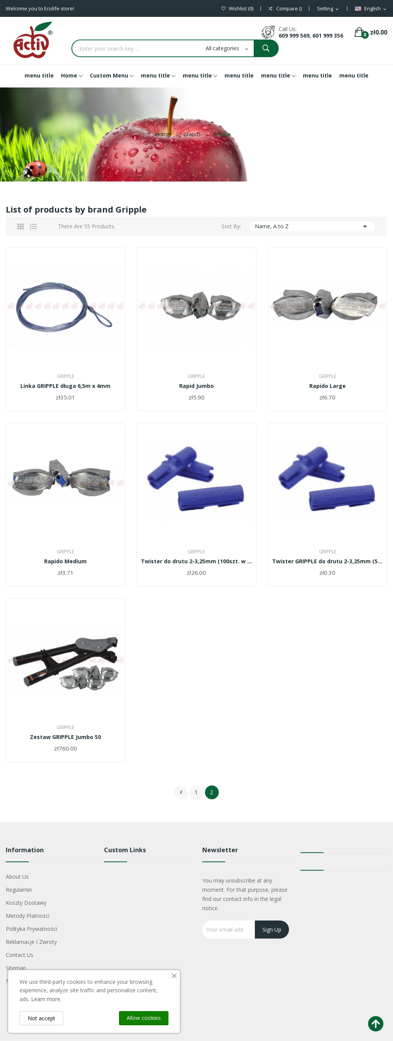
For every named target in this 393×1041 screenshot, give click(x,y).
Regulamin (19, 889)
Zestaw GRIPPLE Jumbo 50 (65, 737)
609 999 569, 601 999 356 (311, 35)
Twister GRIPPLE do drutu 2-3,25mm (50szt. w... (327, 561)
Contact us (19, 955)
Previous (181, 792)
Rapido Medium (65, 561)
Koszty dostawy (26, 902)
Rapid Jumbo (196, 386)
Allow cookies (144, 1017)
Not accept (41, 1018)
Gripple (65, 376)
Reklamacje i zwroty (31, 941)
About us (17, 876)
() (237, 9)
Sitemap (16, 968)
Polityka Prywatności (31, 928)
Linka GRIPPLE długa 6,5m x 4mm (65, 386)
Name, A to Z (312, 226)
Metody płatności (28, 915)
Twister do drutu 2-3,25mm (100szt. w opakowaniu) (196, 561)
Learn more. (46, 999)
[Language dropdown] (371, 9)
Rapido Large (327, 386)
